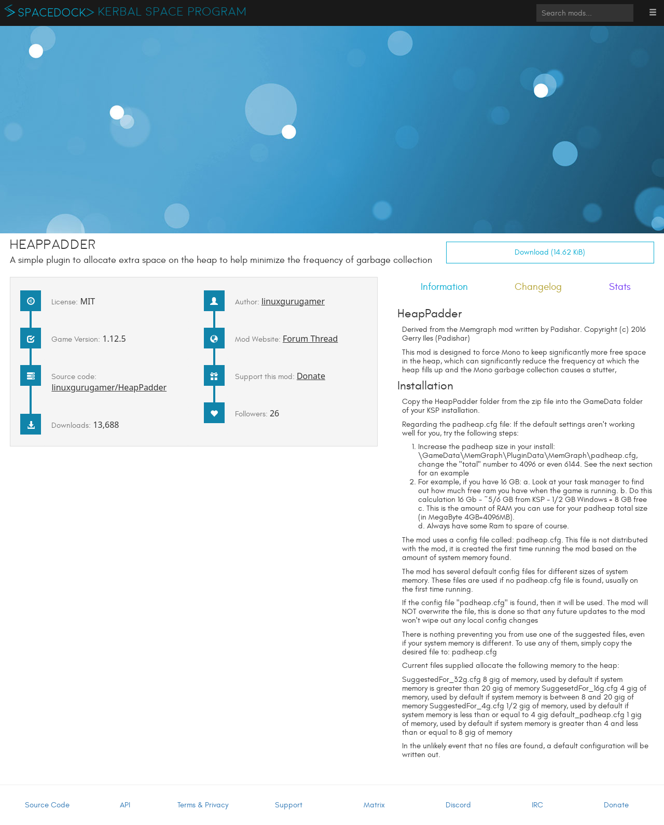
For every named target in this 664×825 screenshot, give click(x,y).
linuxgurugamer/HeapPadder (109, 387)
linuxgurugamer (293, 301)
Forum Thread (310, 338)
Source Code (47, 805)
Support (288, 805)
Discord (458, 805)
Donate (311, 376)
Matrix (374, 805)
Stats (620, 286)
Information (444, 286)
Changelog (538, 286)
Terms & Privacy (202, 805)
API (125, 805)
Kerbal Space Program (172, 12)
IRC (537, 805)
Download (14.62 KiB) (550, 252)
